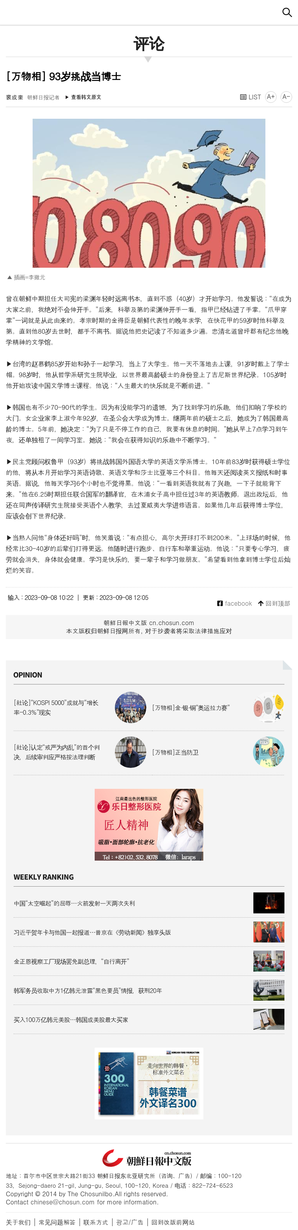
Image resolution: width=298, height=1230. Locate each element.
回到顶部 (274, 603)
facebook (234, 603)
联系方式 (95, 1222)
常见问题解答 (57, 1222)
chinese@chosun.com (63, 1201)
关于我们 (18, 1222)
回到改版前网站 (173, 1222)
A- (286, 96)
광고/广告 (130, 1222)
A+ (271, 96)
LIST (250, 96)
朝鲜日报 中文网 (149, 11)
